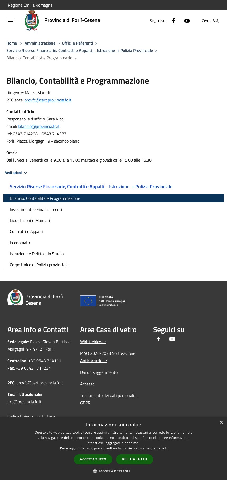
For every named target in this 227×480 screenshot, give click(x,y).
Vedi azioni (17, 173)
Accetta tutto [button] (93, 459)
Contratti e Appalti (26, 231)
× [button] (221, 423)
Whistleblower (93, 341)
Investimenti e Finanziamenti (36, 209)
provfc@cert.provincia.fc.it (48, 100)
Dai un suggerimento (99, 372)
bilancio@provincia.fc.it (39, 126)
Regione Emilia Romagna (30, 5)
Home (11, 43)
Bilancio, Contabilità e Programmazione (45, 198)
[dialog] (113, 448)
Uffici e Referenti (77, 43)
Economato (20, 242)
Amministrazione (40, 43)
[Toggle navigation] (10, 20)
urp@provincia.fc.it (24, 402)
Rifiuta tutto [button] (134, 459)
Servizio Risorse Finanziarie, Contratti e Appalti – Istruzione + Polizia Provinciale (79, 50)
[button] (113, 471)
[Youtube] (185, 20)
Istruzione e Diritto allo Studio (37, 253)
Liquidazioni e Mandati (30, 220)
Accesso (87, 384)
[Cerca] (216, 20)
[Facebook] (171, 20)
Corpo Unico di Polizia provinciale (39, 264)
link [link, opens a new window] (164, 448)
